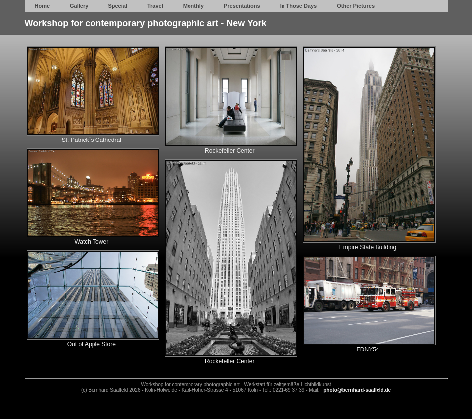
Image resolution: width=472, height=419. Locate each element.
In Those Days (298, 6)
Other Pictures (356, 6)
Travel (155, 6)
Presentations (242, 6)
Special (117, 6)
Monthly (193, 6)
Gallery (79, 6)
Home (42, 6)
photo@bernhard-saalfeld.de (357, 390)
